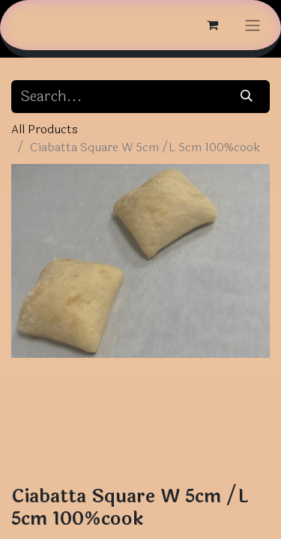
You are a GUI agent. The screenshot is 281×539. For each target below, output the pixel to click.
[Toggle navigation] (252, 25)
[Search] (247, 96)
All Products (44, 129)
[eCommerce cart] (212, 24)
